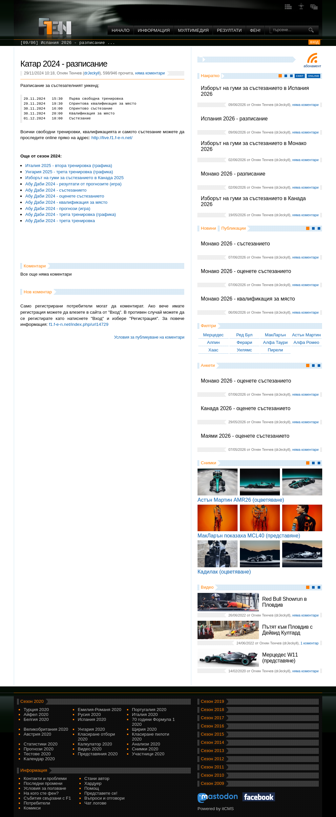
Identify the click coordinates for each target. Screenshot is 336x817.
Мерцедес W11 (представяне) (280, 657)
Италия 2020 (145, 714)
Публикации (233, 228)
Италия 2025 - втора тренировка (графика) (68, 165)
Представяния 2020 (97, 753)
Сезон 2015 (212, 734)
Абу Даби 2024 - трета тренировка (60, 220)
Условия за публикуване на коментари (149, 337)
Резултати (229, 30)
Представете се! (100, 793)
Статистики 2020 (40, 744)
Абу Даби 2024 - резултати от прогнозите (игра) (73, 183)
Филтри (208, 325)
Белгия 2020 (36, 719)
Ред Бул (244, 334)
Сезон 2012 (212, 758)
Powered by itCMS (216, 808)
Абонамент (312, 66)
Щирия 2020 (144, 729)
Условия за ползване (45, 788)
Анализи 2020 (146, 744)
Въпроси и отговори (104, 798)
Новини (208, 228)
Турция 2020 (36, 709)
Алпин (213, 342)
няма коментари (305, 105)
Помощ (91, 788)
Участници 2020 (148, 753)
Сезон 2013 (212, 750)
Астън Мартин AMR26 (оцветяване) (241, 500)
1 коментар (310, 643)
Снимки (208, 462)
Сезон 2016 (212, 725)
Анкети (208, 365)
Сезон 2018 (212, 709)
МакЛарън (275, 334)
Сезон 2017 (212, 717)
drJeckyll (91, 73)
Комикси (32, 808)
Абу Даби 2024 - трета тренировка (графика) (70, 214)
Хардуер (93, 783)
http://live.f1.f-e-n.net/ (112, 137)
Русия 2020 (89, 714)
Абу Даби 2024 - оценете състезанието (64, 196)
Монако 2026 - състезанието (235, 243)
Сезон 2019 (212, 701)
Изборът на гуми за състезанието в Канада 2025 (74, 177)
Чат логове (95, 803)
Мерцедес (213, 334)
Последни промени (43, 783)
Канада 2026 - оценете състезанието (245, 408)
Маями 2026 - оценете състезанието (245, 436)
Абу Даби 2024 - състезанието (56, 190)
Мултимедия (193, 30)
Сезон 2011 (212, 767)
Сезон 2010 (212, 775)
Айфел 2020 (36, 714)
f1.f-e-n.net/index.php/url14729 (79, 324)
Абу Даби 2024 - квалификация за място (66, 202)
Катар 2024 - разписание (63, 63)
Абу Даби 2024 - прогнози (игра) (57, 208)
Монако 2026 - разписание (233, 174)
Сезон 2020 (32, 701)
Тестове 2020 (37, 753)
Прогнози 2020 (38, 748)
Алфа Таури (275, 342)
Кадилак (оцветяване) (224, 572)
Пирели (275, 349)
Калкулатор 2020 (95, 744)
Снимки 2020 (145, 748)
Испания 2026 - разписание (234, 118)
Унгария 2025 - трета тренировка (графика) (69, 171)
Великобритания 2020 (46, 729)
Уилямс (244, 349)
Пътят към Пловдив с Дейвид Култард (287, 630)
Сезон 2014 (212, 742)
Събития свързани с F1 (47, 798)
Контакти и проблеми (45, 778)
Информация (154, 30)
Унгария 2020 (91, 729)
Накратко (210, 75)
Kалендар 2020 (39, 758)
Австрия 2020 (37, 734)
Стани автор (96, 778)
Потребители (37, 803)
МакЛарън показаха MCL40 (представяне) (249, 535)
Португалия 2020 (149, 709)
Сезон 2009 (212, 783)
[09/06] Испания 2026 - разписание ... (67, 42)
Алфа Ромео (306, 342)
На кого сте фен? (41, 793)
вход (314, 42)
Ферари (244, 342)
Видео (207, 587)
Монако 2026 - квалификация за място (248, 299)
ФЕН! (255, 30)
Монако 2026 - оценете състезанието (246, 271)
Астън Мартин (306, 334)
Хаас (213, 349)
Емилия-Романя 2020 (99, 709)
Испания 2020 (92, 719)
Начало (121, 30)
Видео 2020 (89, 748)
